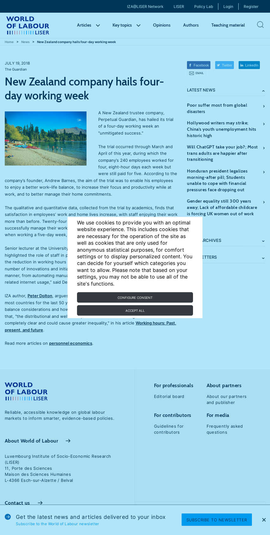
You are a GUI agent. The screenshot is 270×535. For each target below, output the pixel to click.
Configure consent (135, 297)
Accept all (135, 310)
